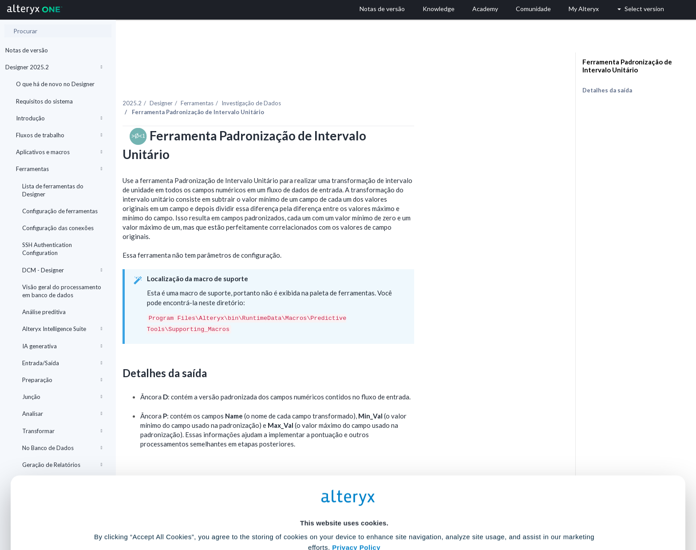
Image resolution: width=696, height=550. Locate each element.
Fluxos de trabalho (59, 135)
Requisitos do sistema (44, 101)
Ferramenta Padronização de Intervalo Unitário (627, 66)
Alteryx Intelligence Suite (62, 328)
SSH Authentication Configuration (47, 248)
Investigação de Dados (341, 84)
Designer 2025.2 (53, 67)
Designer (251, 84)
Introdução (59, 118)
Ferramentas (59, 168)
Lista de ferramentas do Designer (52, 190)
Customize (416, 510)
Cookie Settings (344, 484)
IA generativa (62, 346)
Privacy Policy (356, 460)
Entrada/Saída (62, 363)
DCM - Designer (62, 270)
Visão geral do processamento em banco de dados (61, 291)
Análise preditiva (44, 311)
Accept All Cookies (281, 510)
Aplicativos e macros (59, 151)
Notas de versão (26, 50)
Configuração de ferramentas (60, 211)
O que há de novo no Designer (55, 84)
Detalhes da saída (607, 90)
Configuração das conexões (58, 227)
